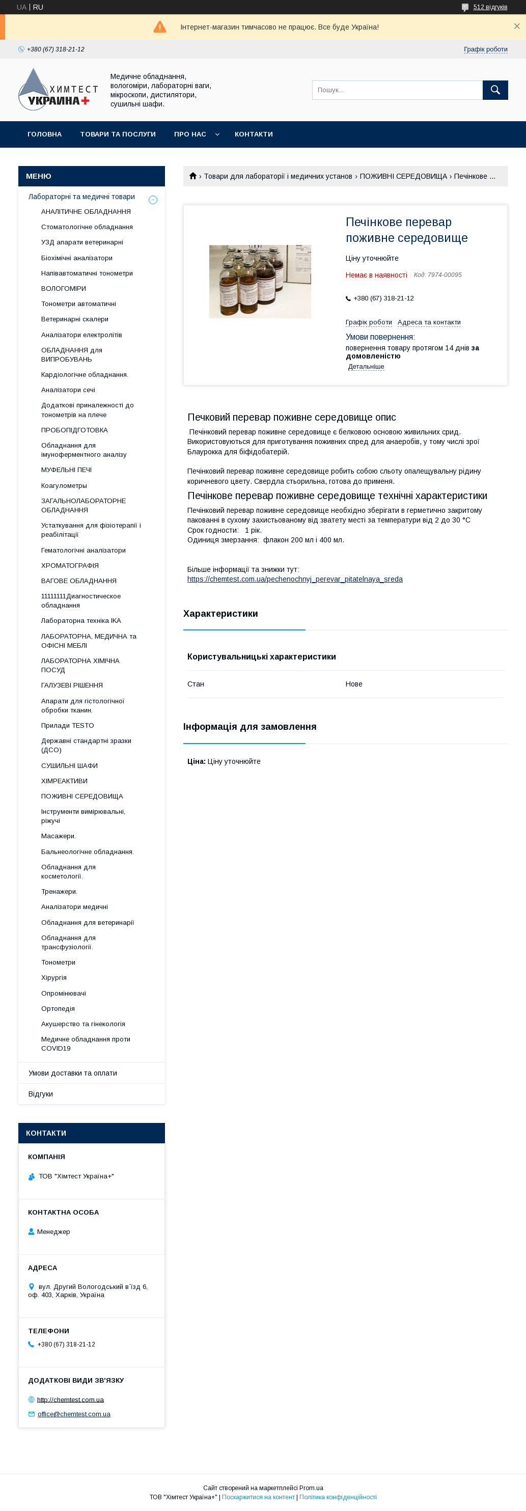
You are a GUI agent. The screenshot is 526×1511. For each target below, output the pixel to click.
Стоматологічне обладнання (87, 227)
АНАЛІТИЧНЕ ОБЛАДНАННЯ (86, 211)
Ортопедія (58, 1008)
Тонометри (58, 962)
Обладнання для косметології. (68, 871)
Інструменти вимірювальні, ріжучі (83, 816)
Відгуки (41, 1094)
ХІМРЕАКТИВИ (64, 781)
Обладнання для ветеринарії (87, 922)
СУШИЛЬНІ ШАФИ (69, 766)
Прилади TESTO (67, 725)
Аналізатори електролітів (81, 335)
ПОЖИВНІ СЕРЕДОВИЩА (403, 176)
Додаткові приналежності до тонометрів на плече (87, 409)
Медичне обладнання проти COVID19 (85, 1043)
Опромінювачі (63, 993)
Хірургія (54, 977)
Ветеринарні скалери (74, 319)
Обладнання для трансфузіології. (68, 942)
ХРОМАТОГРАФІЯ (70, 565)
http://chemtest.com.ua (70, 1399)
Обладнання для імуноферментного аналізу (84, 450)
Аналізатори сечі (68, 390)
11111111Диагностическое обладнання (81, 600)
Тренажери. (59, 891)
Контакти (254, 134)
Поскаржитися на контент (258, 1497)
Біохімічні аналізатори (77, 258)
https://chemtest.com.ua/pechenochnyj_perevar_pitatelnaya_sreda (295, 579)
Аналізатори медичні (74, 907)
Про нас (190, 134)
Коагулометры (64, 485)
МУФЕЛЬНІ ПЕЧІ (66, 470)
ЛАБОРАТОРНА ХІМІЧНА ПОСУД (80, 665)
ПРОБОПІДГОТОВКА (74, 430)
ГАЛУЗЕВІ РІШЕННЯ (72, 685)
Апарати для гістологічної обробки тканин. (83, 705)
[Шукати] (495, 90)
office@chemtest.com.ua (74, 1414)
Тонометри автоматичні (78, 304)
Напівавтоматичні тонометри (87, 273)
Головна (44, 134)
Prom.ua (311, 1488)
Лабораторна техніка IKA (81, 620)
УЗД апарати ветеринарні (82, 242)
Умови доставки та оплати (73, 1073)
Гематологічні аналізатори (83, 550)
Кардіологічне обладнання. (84, 374)
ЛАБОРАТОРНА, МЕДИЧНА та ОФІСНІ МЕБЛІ (88, 641)
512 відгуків (491, 7)
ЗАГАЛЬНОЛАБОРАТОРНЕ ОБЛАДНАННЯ (83, 505)
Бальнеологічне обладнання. (87, 852)
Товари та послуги (118, 134)
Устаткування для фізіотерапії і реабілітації (91, 529)
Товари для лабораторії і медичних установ (278, 176)
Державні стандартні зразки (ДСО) (86, 745)
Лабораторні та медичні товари (82, 197)
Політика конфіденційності (338, 1497)
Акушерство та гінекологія (83, 1024)
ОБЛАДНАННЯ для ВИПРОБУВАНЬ (71, 354)
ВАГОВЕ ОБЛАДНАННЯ (79, 581)
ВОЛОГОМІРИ (63, 288)
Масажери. (58, 836)
